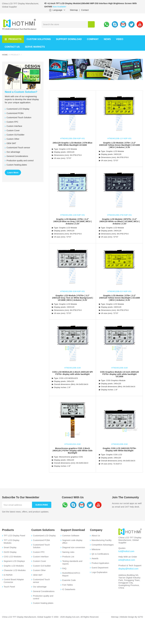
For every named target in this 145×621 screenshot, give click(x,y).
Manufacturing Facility (101, 540)
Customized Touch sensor (41, 580)
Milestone (96, 549)
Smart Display (10, 547)
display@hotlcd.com (128, 568)
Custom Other (39, 570)
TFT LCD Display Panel (14, 535)
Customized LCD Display (44, 535)
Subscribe (41, 505)
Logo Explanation (99, 572)
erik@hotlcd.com (126, 560)
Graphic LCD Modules (14, 566)
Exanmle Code (69, 580)
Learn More (12, 172)
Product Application (100, 563)
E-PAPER (8, 575)
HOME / (5, 55)
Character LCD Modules (15, 570)
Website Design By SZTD (131, 617)
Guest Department (100, 567)
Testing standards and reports (72, 562)
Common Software (70, 535)
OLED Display (10, 552)
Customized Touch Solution (41, 546)
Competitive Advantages (103, 545)
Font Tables (67, 585)
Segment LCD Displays (14, 561)
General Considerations (44, 591)
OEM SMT (38, 575)
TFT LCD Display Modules (11, 541)
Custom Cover (39, 561)
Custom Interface (41, 556)
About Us (96, 535)
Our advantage (40, 587)
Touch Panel (9, 587)
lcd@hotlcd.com (126, 551)
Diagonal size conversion (73, 547)
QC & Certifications (100, 554)
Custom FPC (39, 552)
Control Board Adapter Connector (14, 580)
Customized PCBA (41, 540)
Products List (68, 556)
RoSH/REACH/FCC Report (71, 574)
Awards (95, 558)
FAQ (64, 568)
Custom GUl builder (42, 566)
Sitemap (74, 10)
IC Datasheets (68, 589)
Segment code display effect (72, 541)
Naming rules (68, 552)
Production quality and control (43, 597)
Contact (85, 10)
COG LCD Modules (12, 556)
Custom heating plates (43, 603)
